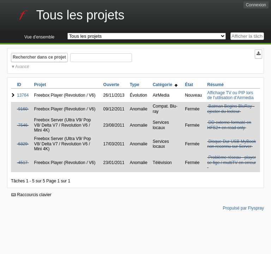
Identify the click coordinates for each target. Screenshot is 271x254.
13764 (23, 95)
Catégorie (165, 84)
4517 (23, 162)
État (189, 84)
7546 (23, 125)
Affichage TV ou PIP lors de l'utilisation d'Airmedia (230, 95)
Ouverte (111, 84)
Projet (40, 84)
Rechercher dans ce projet (39, 57)
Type (134, 84)
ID (19, 84)
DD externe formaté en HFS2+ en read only (229, 125)
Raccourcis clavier (31, 194)
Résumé (215, 84)
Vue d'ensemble (39, 37)
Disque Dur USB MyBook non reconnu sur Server (231, 144)
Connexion (256, 4)
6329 (23, 143)
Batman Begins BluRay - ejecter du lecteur (230, 109)
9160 (23, 109)
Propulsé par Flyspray (243, 208)
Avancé (22, 66)
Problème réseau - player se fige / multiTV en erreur (231, 160)
